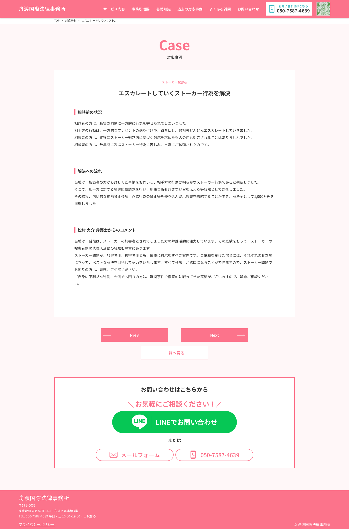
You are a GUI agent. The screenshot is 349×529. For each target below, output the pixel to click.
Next (214, 335)
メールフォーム (140, 455)
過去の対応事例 (190, 9)
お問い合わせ (248, 9)
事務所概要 (141, 9)
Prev (134, 335)
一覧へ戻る (174, 353)
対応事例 (70, 20)
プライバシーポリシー (37, 524)
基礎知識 (163, 9)
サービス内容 (114, 9)
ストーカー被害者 (174, 82)
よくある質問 (220, 9)
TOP (57, 20)
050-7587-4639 (220, 455)
